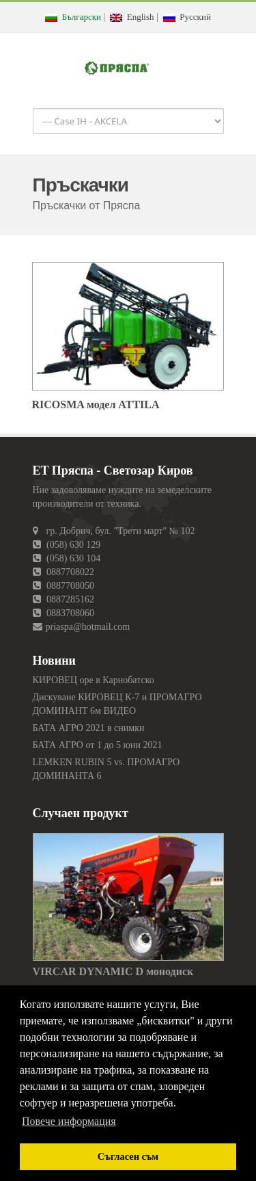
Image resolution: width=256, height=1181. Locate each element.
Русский (187, 17)
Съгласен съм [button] (128, 1156)
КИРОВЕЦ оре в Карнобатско (93, 680)
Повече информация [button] (69, 1121)
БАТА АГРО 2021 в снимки (89, 728)
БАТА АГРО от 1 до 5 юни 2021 (97, 745)
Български (73, 17)
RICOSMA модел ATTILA (96, 404)
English (132, 17)
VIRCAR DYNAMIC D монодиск (113, 971)
